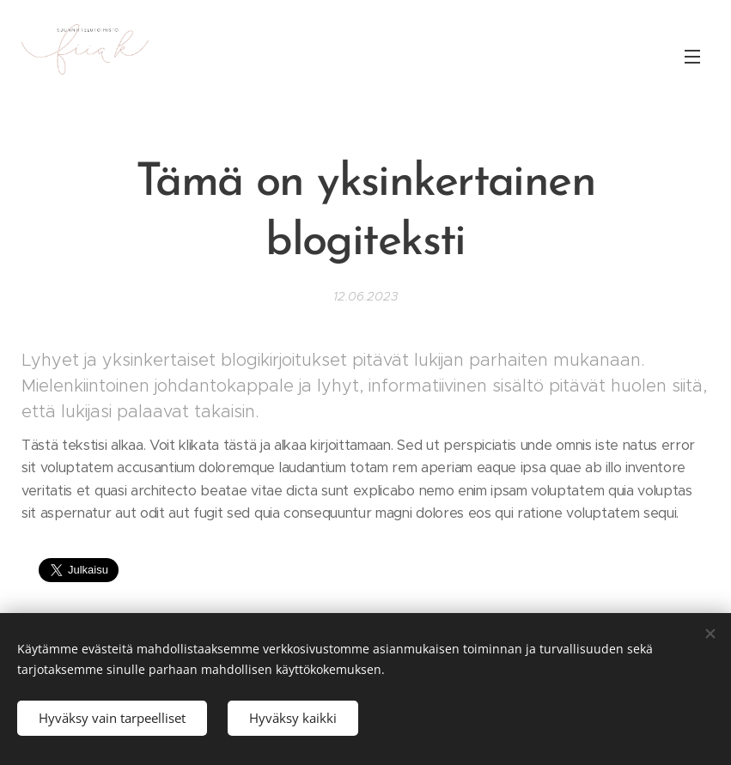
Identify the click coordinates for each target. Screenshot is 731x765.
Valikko (692, 57)
